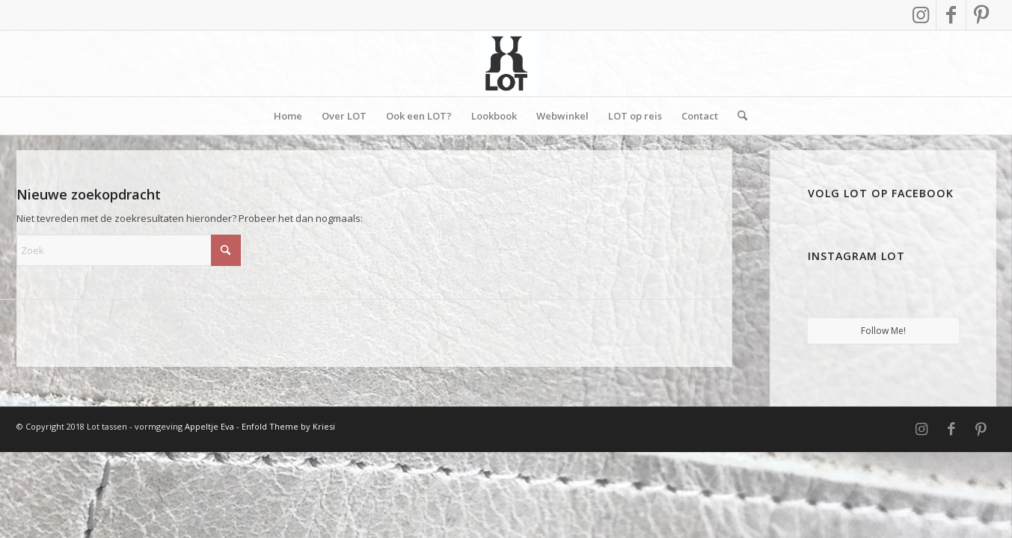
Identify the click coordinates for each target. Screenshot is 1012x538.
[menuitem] (288, 115)
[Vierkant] (506, 63)
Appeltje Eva (210, 426)
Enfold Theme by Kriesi (288, 426)
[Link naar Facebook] (951, 15)
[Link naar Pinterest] (981, 15)
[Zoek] (737, 115)
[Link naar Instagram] (921, 15)
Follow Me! (883, 330)
